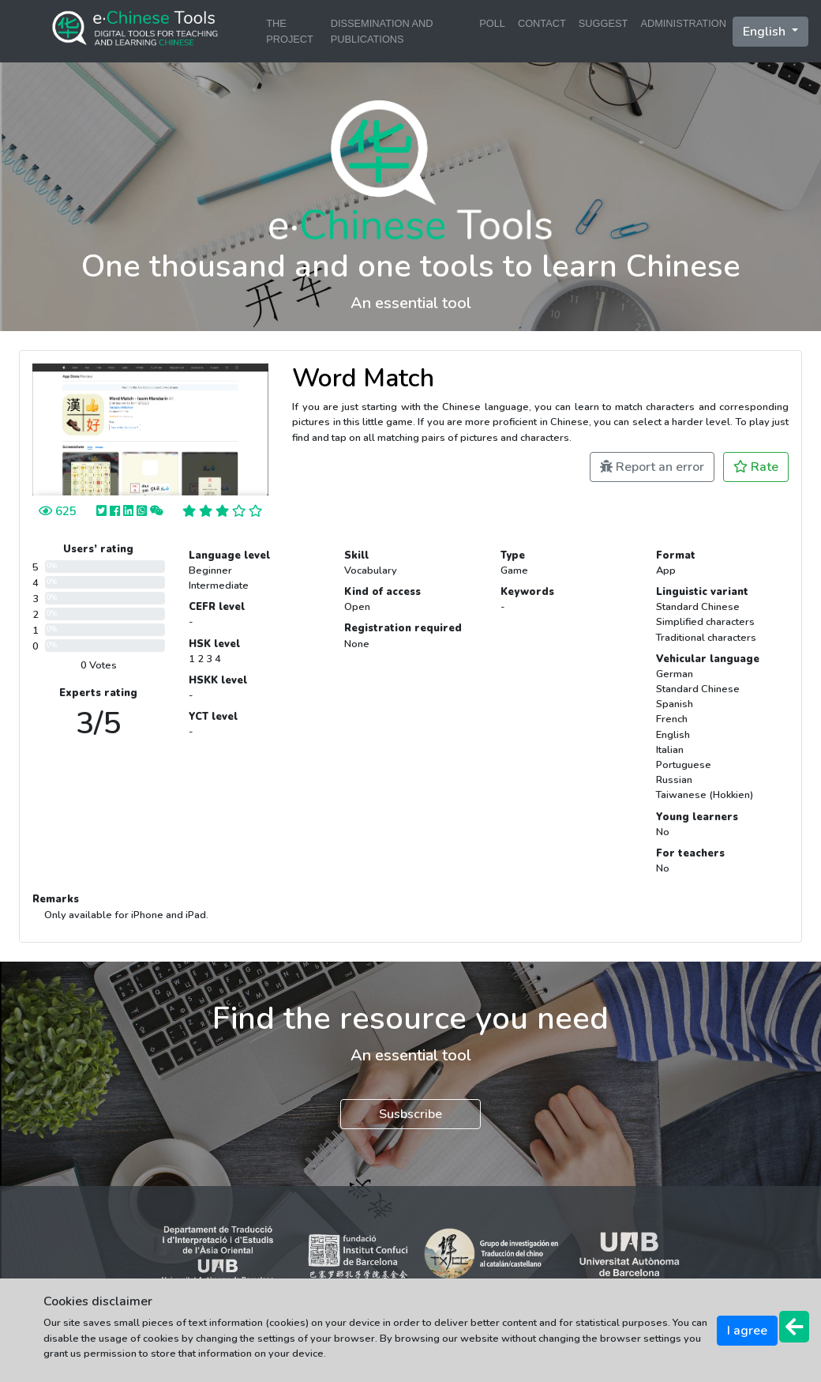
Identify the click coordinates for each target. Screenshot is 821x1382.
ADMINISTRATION (683, 23)
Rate (755, 467)
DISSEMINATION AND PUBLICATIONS (382, 30)
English (766, 31)
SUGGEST (603, 23)
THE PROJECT (289, 30)
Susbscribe (410, 1114)
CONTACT (542, 23)
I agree (747, 1330)
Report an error (652, 467)
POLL (492, 23)
